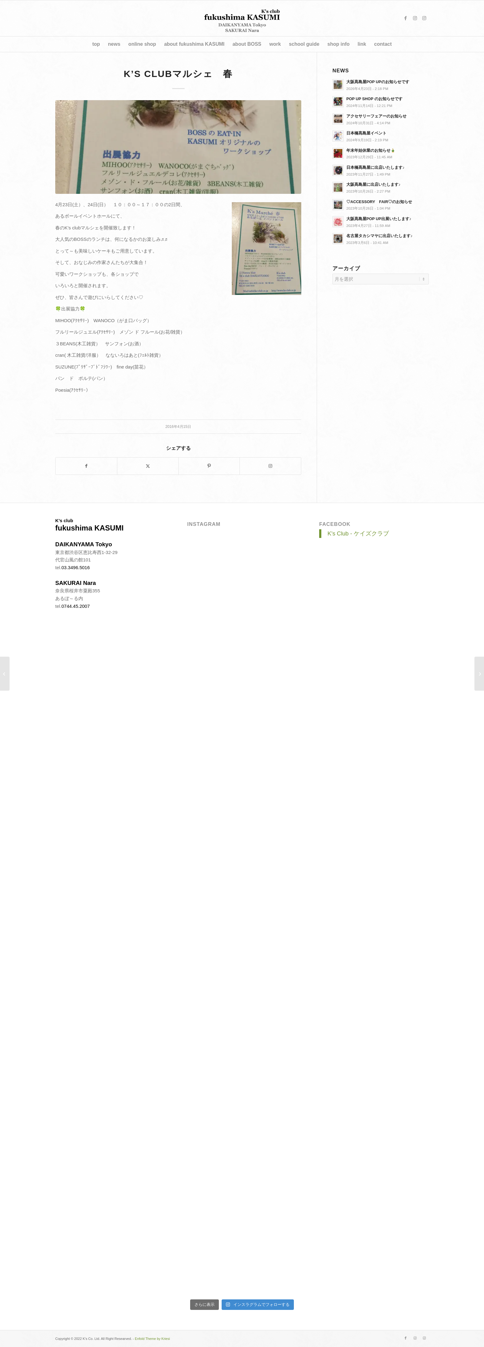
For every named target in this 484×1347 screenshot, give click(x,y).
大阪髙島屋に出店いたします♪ (373, 184)
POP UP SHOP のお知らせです (374, 98)
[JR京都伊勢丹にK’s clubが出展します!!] (5, 674)
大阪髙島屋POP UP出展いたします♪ (378, 218)
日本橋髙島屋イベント (366, 133)
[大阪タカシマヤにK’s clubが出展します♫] (479, 674)
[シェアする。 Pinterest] (209, 466)
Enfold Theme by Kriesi (152, 1339)
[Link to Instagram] (414, 18)
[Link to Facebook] (405, 18)
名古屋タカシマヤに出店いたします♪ (379, 235)
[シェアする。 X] (147, 466)
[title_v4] (242, 18)
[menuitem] (96, 44)
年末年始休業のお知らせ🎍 (370, 150)
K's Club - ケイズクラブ (358, 533)
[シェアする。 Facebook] (86, 466)
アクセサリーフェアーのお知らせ (376, 116)
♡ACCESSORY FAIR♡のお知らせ (379, 201)
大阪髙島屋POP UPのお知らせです (377, 81)
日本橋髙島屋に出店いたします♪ (375, 167)
